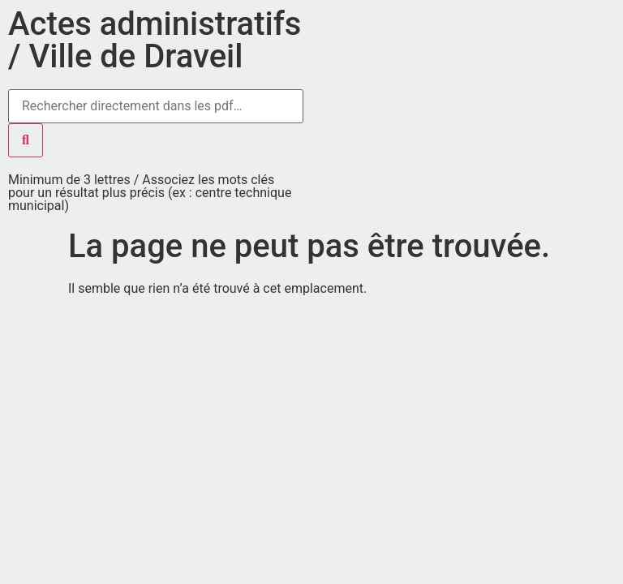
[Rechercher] (25, 140)
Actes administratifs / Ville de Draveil (154, 40)
